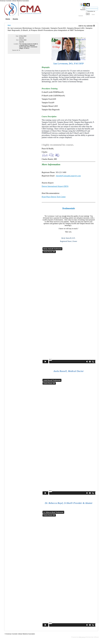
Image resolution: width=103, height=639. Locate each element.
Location (16, 44)
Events (15, 19)
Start (17, 36)
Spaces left (15, 50)
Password (82, 9)
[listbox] (86, 26)
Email (83, 8)
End (17, 40)
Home (8, 19)
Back (9, 25)
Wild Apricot (82, 637)
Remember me (91, 11)
